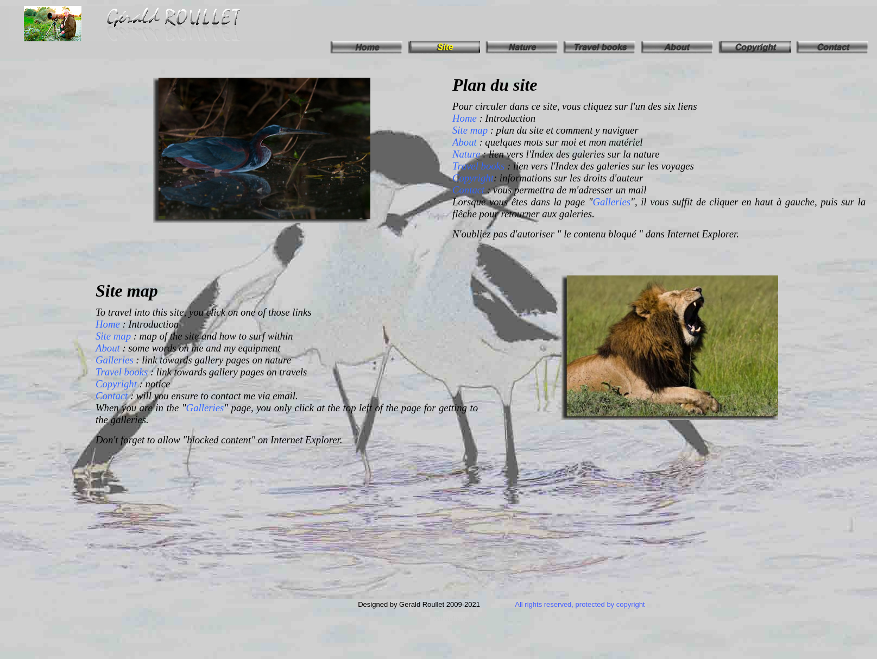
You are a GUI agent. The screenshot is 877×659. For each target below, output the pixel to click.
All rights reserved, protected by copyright (580, 604)
